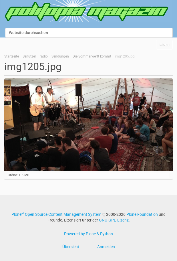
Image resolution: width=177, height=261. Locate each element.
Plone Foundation (142, 214)
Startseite (11, 56)
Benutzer (29, 56)
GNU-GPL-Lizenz (114, 220)
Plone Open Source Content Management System (56, 214)
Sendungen (60, 56)
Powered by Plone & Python (88, 234)
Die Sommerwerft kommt (92, 56)
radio (44, 56)
